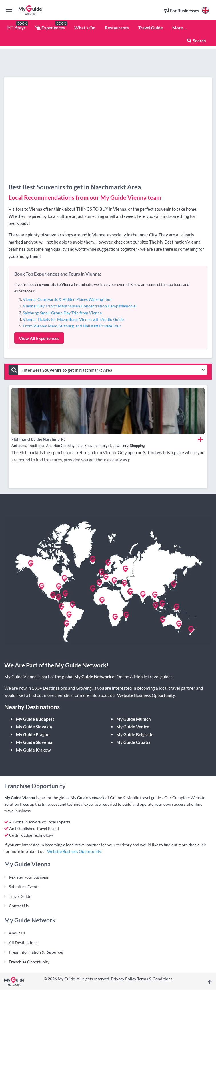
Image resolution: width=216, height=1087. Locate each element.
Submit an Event (23, 886)
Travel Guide (150, 27)
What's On (84, 27)
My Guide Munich (133, 719)
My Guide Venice (132, 726)
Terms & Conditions (154, 978)
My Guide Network (92, 676)
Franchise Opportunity (29, 961)
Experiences (50, 27)
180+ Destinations (49, 688)
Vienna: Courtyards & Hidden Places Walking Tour (67, 299)
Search (196, 40)
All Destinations (23, 942)
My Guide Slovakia (34, 726)
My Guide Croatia (133, 742)
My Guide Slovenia (34, 742)
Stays (16, 27)
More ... (179, 27)
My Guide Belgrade (134, 734)
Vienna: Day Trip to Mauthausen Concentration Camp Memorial (80, 305)
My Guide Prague (32, 734)
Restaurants (117, 27)
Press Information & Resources (36, 952)
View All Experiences (39, 338)
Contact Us (19, 905)
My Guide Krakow (33, 749)
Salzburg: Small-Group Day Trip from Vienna (62, 312)
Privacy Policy (123, 978)
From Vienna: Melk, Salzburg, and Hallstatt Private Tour (72, 325)
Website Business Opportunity (146, 695)
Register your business (29, 877)
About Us (17, 932)
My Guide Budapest (35, 719)
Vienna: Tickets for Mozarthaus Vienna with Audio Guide (73, 319)
